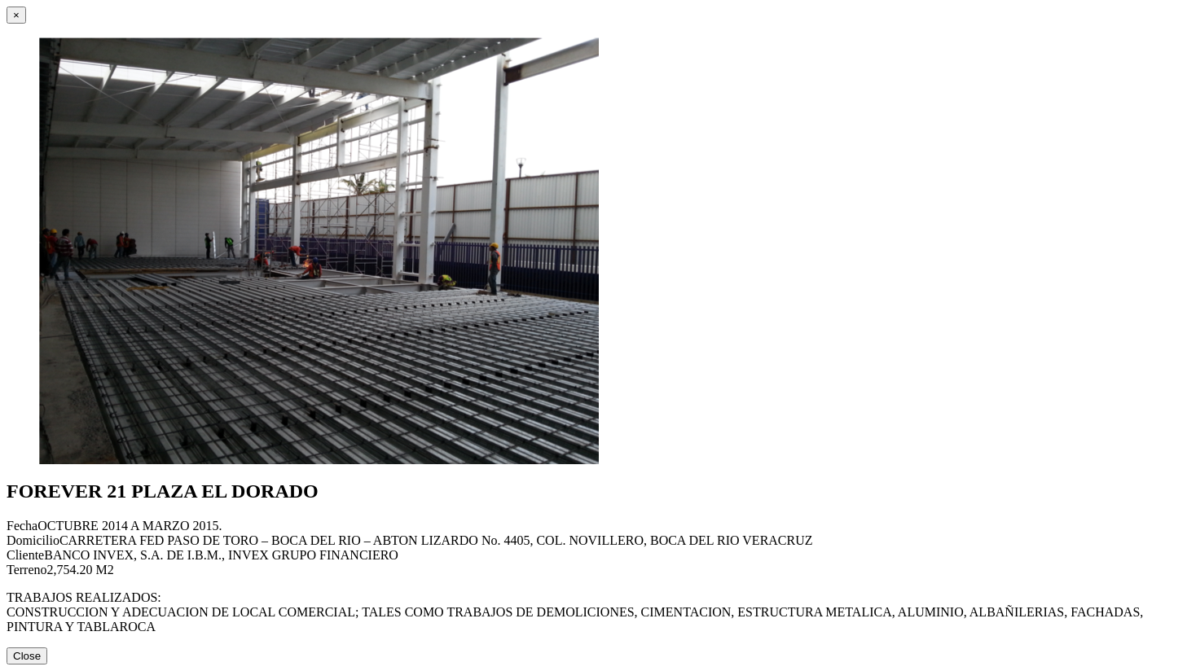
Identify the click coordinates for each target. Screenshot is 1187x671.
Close (27, 656)
